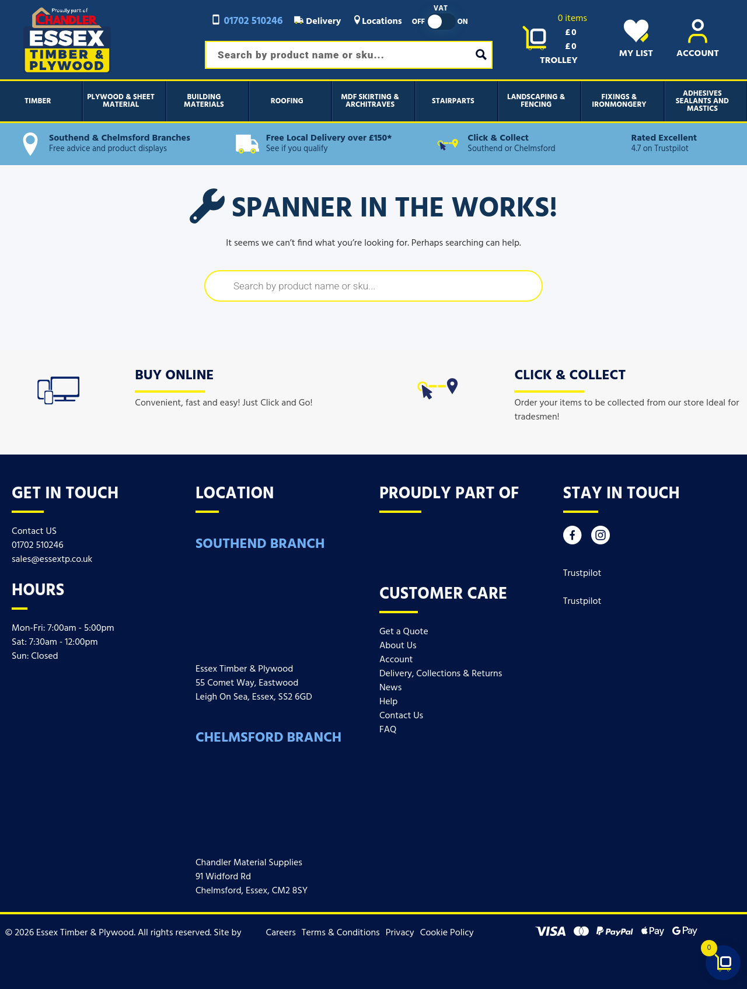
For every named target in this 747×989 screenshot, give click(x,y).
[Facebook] (572, 538)
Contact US (34, 531)
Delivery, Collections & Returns (440, 674)
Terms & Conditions (341, 933)
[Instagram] (600, 538)
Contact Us (401, 716)
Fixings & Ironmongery (619, 101)
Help (388, 702)
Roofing (287, 101)
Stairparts (453, 101)
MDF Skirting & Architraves (370, 101)
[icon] (58, 388)
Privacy (400, 933)
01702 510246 (246, 21)
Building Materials (204, 101)
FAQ (388, 730)
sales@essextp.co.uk (52, 559)
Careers (281, 933)
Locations (377, 21)
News (390, 688)
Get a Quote (403, 631)
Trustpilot (582, 573)
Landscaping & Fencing (536, 101)
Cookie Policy (447, 933)
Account (396, 660)
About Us (398, 645)
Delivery (317, 21)
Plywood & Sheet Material (121, 101)
